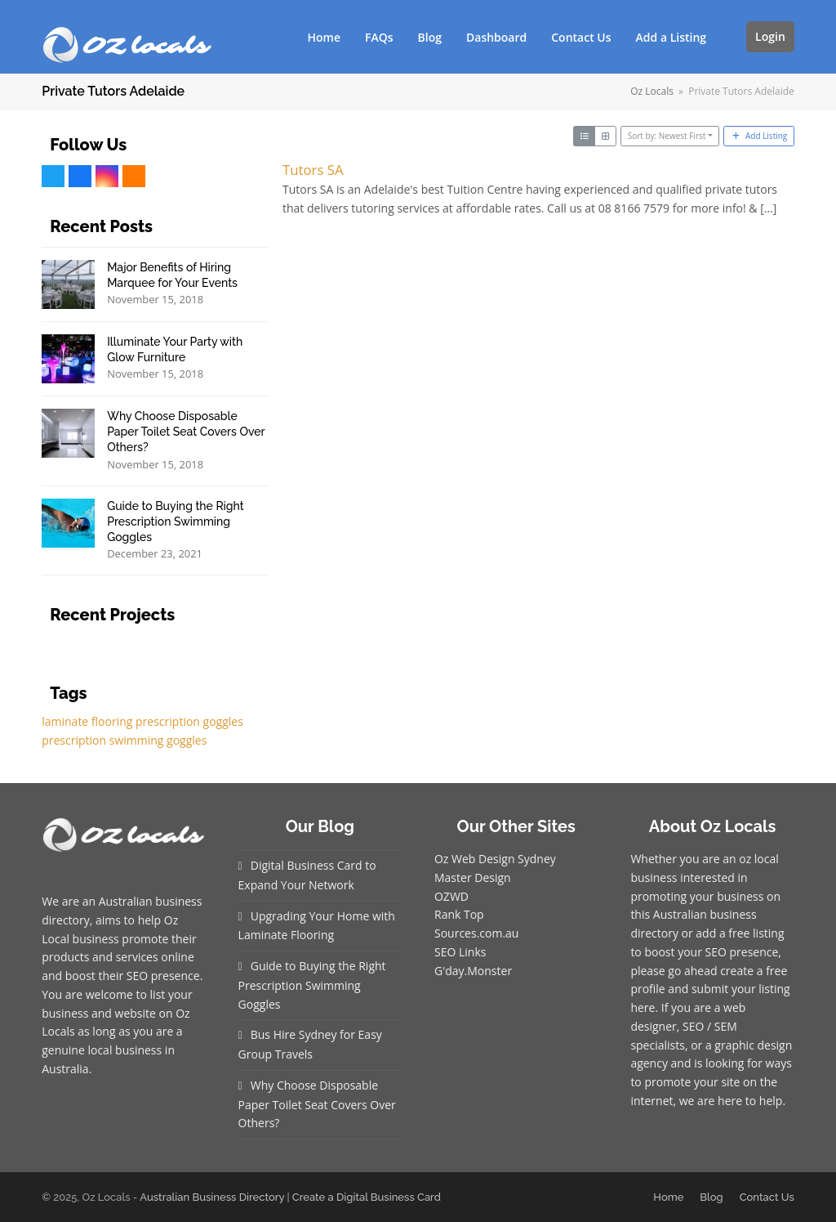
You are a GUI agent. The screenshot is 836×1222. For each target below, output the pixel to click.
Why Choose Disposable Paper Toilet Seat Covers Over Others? (317, 1104)
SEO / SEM (710, 1026)
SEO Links (460, 952)
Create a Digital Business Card (366, 1197)
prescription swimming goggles (124, 740)
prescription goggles (189, 721)
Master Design (472, 877)
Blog (711, 1197)
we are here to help (731, 1100)
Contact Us (767, 1197)
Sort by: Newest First (667, 135)
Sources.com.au (476, 933)
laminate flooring (87, 721)
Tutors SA (313, 169)
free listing (756, 933)
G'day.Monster (473, 970)
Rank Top (459, 914)
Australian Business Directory (212, 1197)
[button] (730, 37)
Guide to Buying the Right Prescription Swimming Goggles (312, 985)
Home (668, 1197)
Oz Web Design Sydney (495, 858)
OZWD (451, 896)
